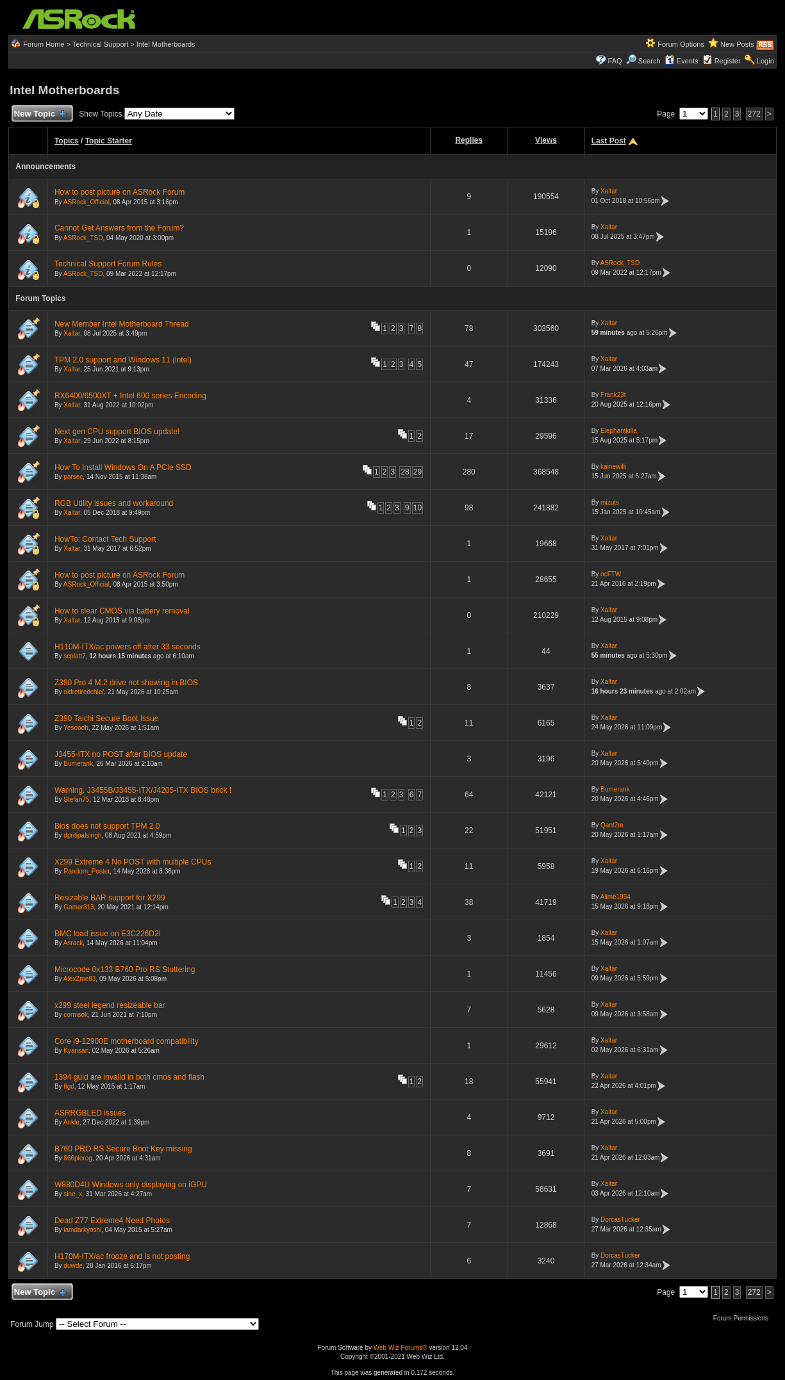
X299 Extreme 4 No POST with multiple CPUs (132, 861)
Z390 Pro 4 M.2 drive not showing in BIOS (126, 682)
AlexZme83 (79, 978)
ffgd (68, 1086)
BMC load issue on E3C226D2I (107, 933)
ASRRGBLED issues (90, 1112)
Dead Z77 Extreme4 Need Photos (112, 1220)
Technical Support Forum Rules (107, 263)
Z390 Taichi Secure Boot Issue (106, 718)
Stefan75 (76, 799)
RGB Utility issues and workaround (113, 503)
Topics (66, 140)
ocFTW (610, 574)
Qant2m (612, 825)
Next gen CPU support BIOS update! (116, 431)
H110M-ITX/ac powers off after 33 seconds (127, 646)
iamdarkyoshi (82, 1229)
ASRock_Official (86, 202)
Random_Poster (86, 871)
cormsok (75, 1014)
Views (546, 140)
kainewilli (613, 466)
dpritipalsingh (82, 835)
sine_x (72, 1193)
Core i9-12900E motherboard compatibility (126, 1041)
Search (649, 61)
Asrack (73, 942)
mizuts (609, 502)
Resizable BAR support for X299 (109, 897)
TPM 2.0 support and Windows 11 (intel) (123, 359)
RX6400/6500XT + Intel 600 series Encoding (130, 395)
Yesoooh (75, 727)
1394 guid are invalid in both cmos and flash (129, 1077)
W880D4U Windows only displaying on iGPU (130, 1184)
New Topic (39, 114)
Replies (469, 140)
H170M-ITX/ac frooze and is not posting (122, 1256)
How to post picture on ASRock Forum (119, 192)
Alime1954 (615, 896)
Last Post (608, 140)
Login (765, 61)
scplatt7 (74, 656)
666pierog (77, 1158)
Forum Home (43, 44)
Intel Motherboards (165, 44)
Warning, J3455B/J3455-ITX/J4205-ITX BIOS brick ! (142, 790)
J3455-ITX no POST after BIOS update (120, 754)
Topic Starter (108, 140)
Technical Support (100, 44)
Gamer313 (78, 907)
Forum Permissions (744, 1318)
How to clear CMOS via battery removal (122, 610)
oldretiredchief (83, 691)
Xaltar (608, 191)
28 (405, 471)
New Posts (737, 44)
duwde (72, 1265)
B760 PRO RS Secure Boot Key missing (123, 1148)
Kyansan (75, 1050)
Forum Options (680, 44)
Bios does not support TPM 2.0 (107, 826)
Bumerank (78, 763)
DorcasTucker (620, 1219)
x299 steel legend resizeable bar (109, 1005)
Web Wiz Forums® (400, 1347)
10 (417, 507)
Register (728, 61)
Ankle (71, 1122)
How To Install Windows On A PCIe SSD (123, 467)
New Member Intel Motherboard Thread (121, 324)
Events (681, 61)
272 (754, 114)
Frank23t (612, 394)
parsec (73, 476)
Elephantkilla (618, 430)
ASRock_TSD (83, 237)
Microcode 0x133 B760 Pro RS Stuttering (124, 969)
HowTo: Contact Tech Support (105, 539)
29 (417, 471)
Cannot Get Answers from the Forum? (119, 227)
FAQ (615, 61)
